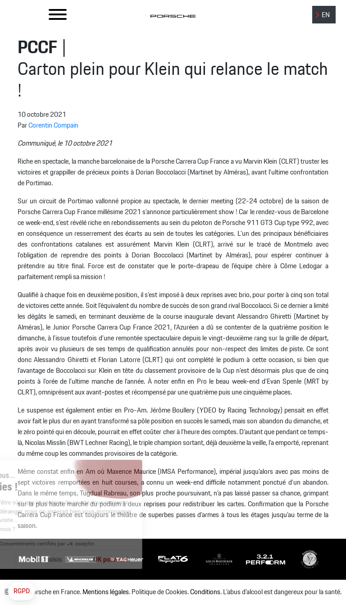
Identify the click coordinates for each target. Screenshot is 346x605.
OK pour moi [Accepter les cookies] (82, 559)
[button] (21, 591)
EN (326, 15)
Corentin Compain (53, 125)
